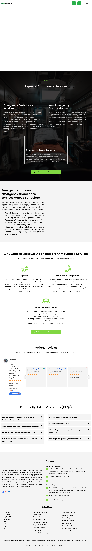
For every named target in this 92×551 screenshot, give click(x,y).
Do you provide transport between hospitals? (18, 432)
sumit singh (58, 369)
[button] (86, 3)
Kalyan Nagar (51, 485)
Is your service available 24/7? (60, 424)
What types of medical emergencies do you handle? (21, 426)
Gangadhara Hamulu (38, 369)
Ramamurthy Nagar (53, 466)
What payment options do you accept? (63, 417)
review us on (15, 394)
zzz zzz (77, 369)
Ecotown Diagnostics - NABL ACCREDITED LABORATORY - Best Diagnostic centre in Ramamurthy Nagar (15, 368)
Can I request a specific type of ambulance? (65, 439)
